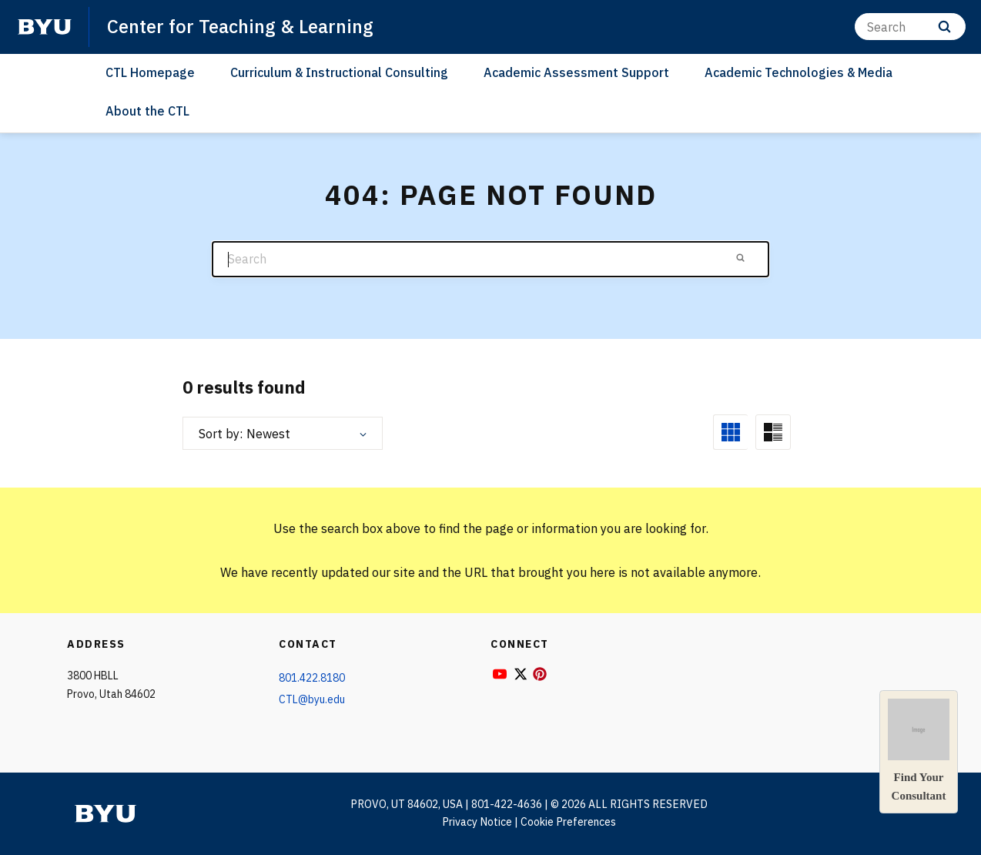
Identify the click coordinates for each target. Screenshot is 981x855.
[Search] (910, 26)
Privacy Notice (477, 822)
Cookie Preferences (568, 822)
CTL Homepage (150, 72)
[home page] (45, 27)
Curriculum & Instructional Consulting (339, 72)
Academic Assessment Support (576, 72)
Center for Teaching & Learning (240, 26)
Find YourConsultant (918, 750)
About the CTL (147, 111)
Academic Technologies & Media (798, 72)
